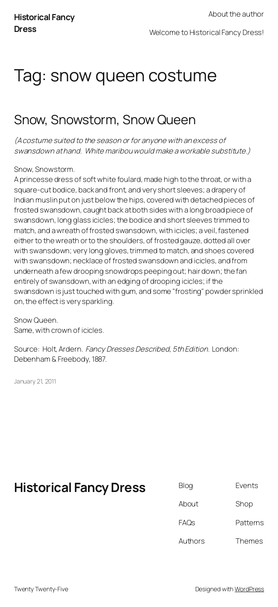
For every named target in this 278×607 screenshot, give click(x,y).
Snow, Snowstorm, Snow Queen (105, 119)
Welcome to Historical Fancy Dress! (206, 32)
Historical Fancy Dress (80, 487)
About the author (236, 14)
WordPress (249, 589)
